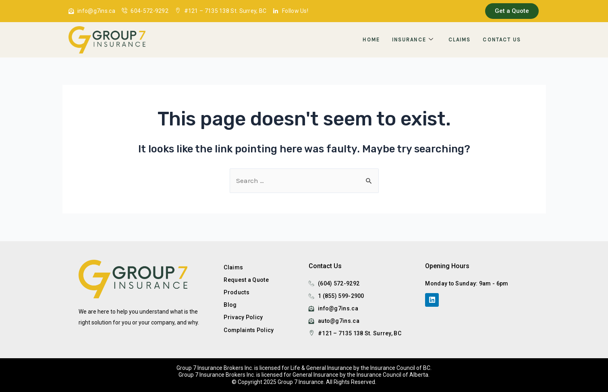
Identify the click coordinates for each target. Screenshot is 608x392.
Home (371, 40)
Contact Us (502, 40)
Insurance (413, 39)
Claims (459, 40)
